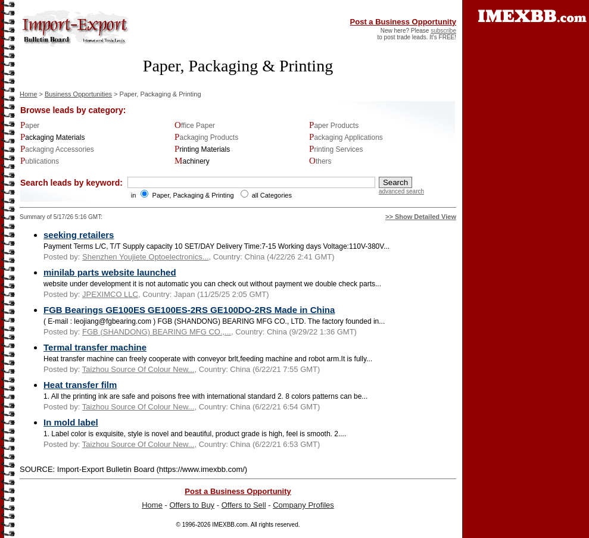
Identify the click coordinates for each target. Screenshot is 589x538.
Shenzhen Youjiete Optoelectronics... (145, 256)
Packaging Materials (52, 137)
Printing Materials (202, 149)
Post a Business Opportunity (403, 21)
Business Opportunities (78, 94)
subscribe (443, 30)
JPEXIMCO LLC (110, 294)
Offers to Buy (191, 505)
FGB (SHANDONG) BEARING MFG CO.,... (156, 331)
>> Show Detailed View (420, 216)
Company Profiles (303, 505)
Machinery (192, 161)
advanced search (401, 191)
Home (28, 94)
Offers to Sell (244, 505)
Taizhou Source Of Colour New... (138, 369)
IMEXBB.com (229, 524)
